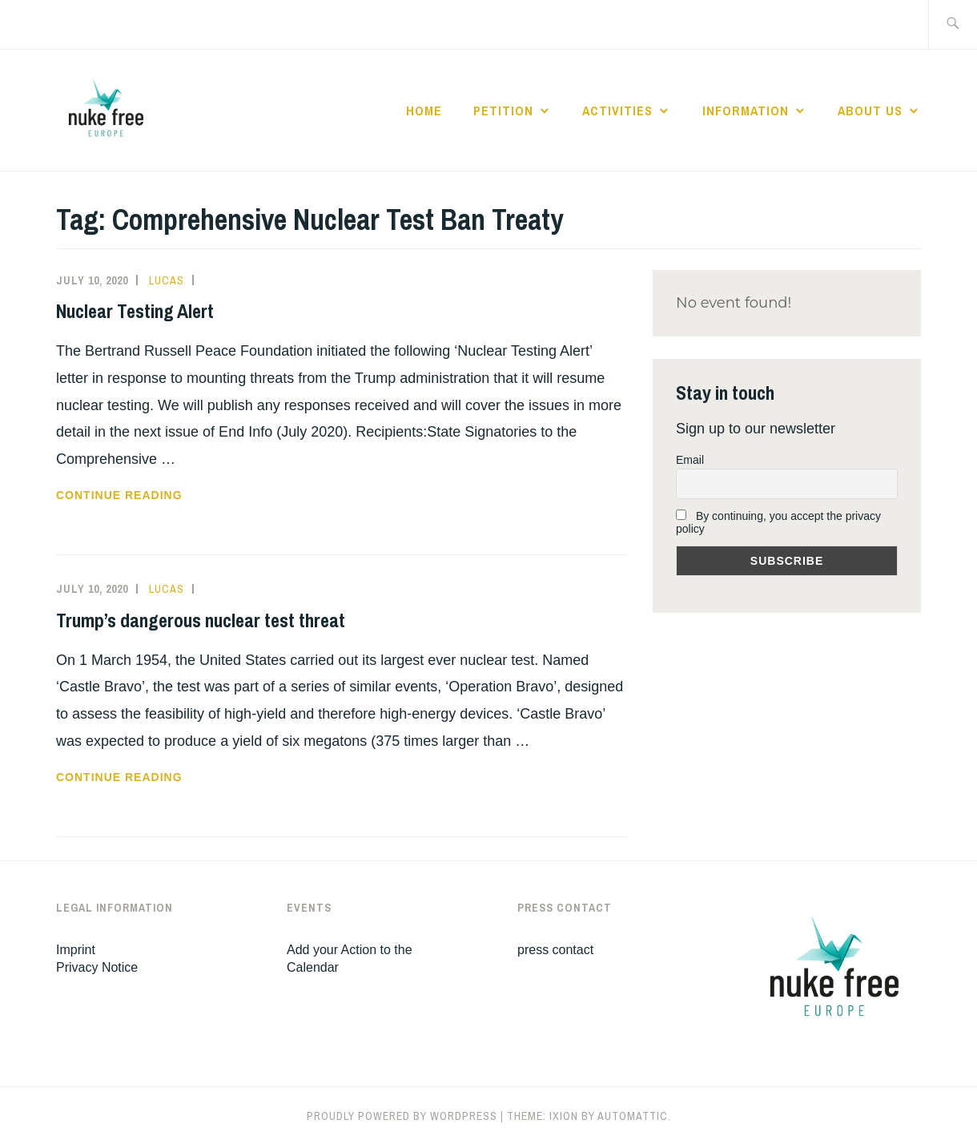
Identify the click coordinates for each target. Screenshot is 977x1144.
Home (424, 110)
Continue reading (149, 495)
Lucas (166, 280)
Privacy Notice (97, 967)
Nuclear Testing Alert (135, 311)
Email (690, 459)
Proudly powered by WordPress (402, 1116)
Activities (617, 110)
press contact (555, 950)
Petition (503, 110)
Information (745, 110)
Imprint (75, 950)
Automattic (632, 1116)
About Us (870, 110)
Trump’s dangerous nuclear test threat (200, 620)
